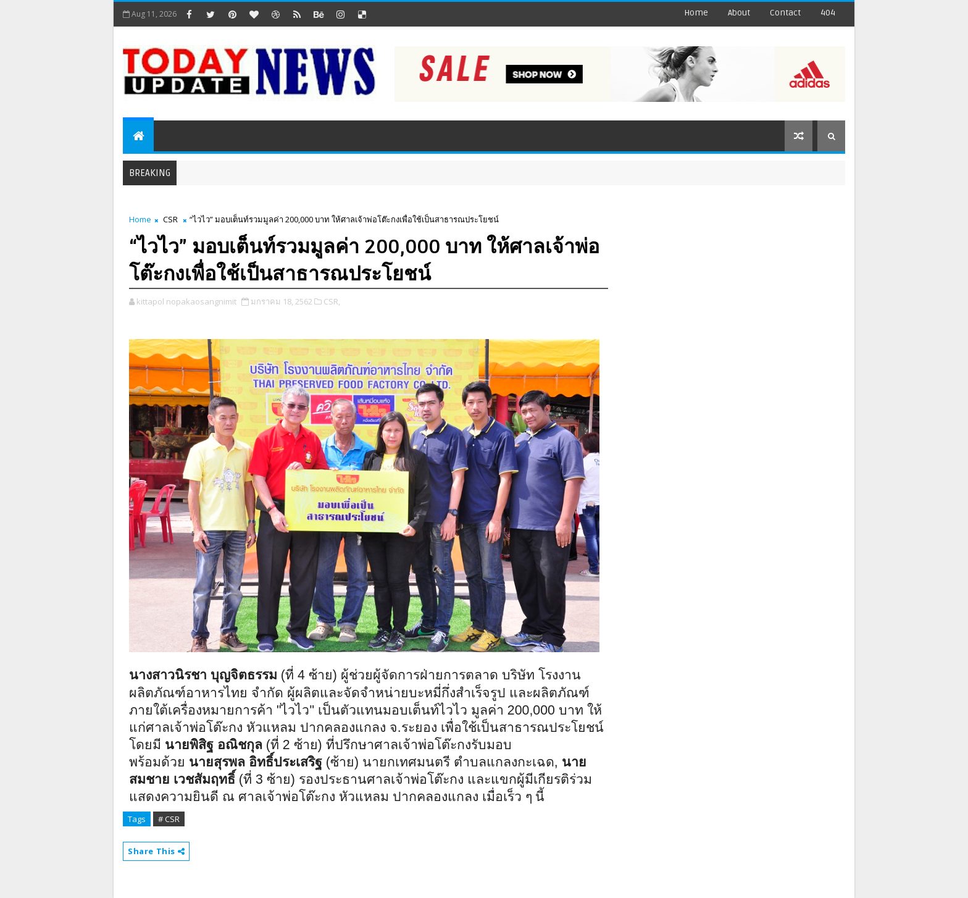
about (739, 12)
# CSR (169, 819)
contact (785, 12)
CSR (170, 219)
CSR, (331, 301)
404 (827, 12)
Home (696, 12)
